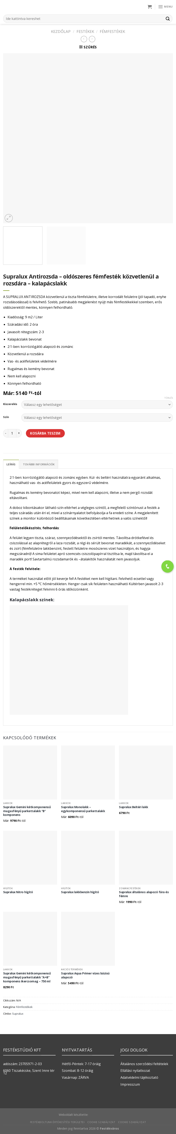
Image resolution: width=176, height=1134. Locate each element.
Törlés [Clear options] (168, 397)
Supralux (17, 1013)
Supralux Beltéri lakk (133, 807)
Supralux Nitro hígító (18, 892)
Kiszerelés (10, 404)
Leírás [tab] (11, 464)
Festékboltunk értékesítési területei (57, 1122)
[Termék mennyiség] (12, 433)
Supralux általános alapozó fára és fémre (144, 894)
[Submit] (168, 18)
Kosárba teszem (45, 433)
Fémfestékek (112, 31)
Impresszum (130, 1084)
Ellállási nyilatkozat (135, 1070)
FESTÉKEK (85, 31)
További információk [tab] (39, 464)
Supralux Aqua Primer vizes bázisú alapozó (85, 975)
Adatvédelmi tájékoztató (139, 1077)
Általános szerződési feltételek (144, 1064)
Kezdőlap (61, 31)
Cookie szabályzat (101, 1122)
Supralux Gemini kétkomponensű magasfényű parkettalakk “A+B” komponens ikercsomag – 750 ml (27, 977)
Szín (6, 417)
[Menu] (165, 6)
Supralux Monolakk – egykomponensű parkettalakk (83, 809)
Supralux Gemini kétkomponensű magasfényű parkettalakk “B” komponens (27, 811)
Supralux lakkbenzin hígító (80, 892)
